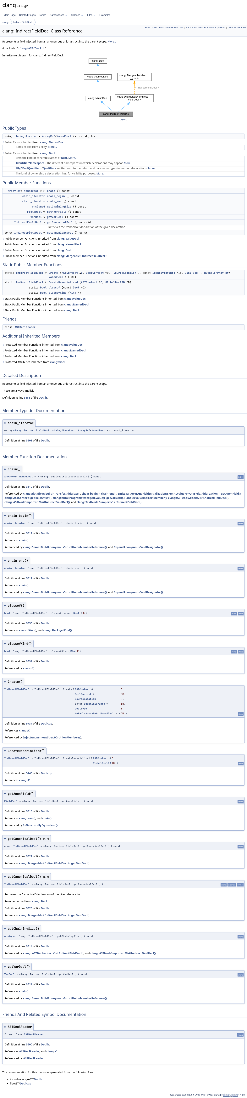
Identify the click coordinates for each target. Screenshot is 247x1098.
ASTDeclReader (25, 327)
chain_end (54, 201)
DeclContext (95, 273)
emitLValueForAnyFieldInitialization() (194, 493)
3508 (29, 440)
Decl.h (43, 397)
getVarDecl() (114, 498)
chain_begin (56, 196)
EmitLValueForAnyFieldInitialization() (143, 493)
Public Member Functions (171, 27)
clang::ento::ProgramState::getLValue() (79, 498)
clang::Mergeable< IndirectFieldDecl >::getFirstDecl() (54, 863)
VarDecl (36, 217)
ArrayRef (48, 136)
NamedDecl (64, 136)
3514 (29, 946)
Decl (64, 158)
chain (51, 191)
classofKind (57, 292)
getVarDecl (55, 217)
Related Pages (27, 15)
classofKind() (27, 630)
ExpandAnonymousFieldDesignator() (138, 547)
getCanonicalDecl (60, 222)
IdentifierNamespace (30, 163)
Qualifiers (49, 168)
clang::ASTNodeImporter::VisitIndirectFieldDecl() (37, 502)
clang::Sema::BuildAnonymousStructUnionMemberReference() (65, 547)
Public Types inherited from (33, 142)
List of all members (237, 27)
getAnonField (56, 211)
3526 (29, 908)
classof (54, 287)
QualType (191, 273)
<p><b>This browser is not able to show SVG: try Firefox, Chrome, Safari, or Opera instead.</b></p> (123, 88)
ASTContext (70, 273)
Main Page (10, 15)
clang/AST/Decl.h (31, 48)
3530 (29, 623)
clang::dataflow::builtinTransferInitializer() (51, 493)
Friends (221, 27)
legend (123, 119)
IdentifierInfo (163, 273)
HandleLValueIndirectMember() (145, 498)
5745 (29, 773)
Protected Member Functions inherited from (42, 344)
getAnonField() (231, 493)
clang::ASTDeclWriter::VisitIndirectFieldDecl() (198, 498)
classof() (28, 668)
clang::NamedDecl (52, 142)
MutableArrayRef (216, 273)
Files (91, 15)
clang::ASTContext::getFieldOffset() (27, 498)
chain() (23, 540)
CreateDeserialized (63, 282)
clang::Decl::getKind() (57, 630)
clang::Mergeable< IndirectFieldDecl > (82, 256)
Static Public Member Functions (201, 27)
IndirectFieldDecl (22, 22)
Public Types (151, 27)
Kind (73, 292)
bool (43, 287)
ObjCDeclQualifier (28, 168)
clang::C (24, 730)
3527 (29, 856)
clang (5, 22)
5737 (29, 723)
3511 (29, 533)
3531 (29, 661)
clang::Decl (47, 153)
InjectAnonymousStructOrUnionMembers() (52, 737)
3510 (29, 486)
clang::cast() (27, 818)
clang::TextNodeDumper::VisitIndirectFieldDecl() (109, 502)
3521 (29, 984)
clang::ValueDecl (68, 238)
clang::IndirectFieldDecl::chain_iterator (43, 430)
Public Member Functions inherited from (40, 238)
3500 (29, 1044)
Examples (104, 15)
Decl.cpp (46, 723)
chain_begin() (91, 493)
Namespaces (58, 15)
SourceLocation (124, 273)
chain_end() (108, 493)
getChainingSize (59, 206)
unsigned (38, 206)
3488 (27, 397)
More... (112, 41)
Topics (42, 15)
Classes (77, 15)
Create (53, 273)
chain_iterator (25, 136)
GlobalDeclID (115, 282)
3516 (29, 811)
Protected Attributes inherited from (33, 362)
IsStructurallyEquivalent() (40, 825)
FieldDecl (34, 211)
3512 (29, 578)
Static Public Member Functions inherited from (44, 298)
